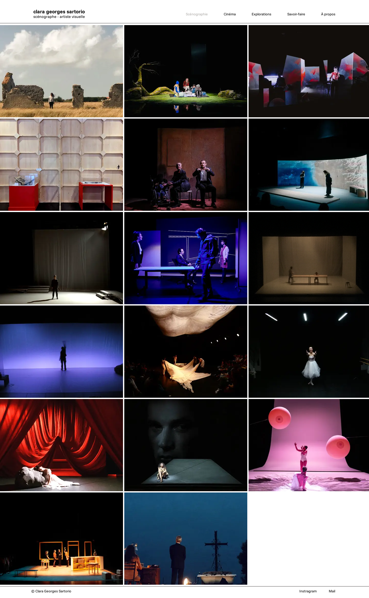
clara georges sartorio (59, 11)
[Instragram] (308, 591)
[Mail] (332, 591)
